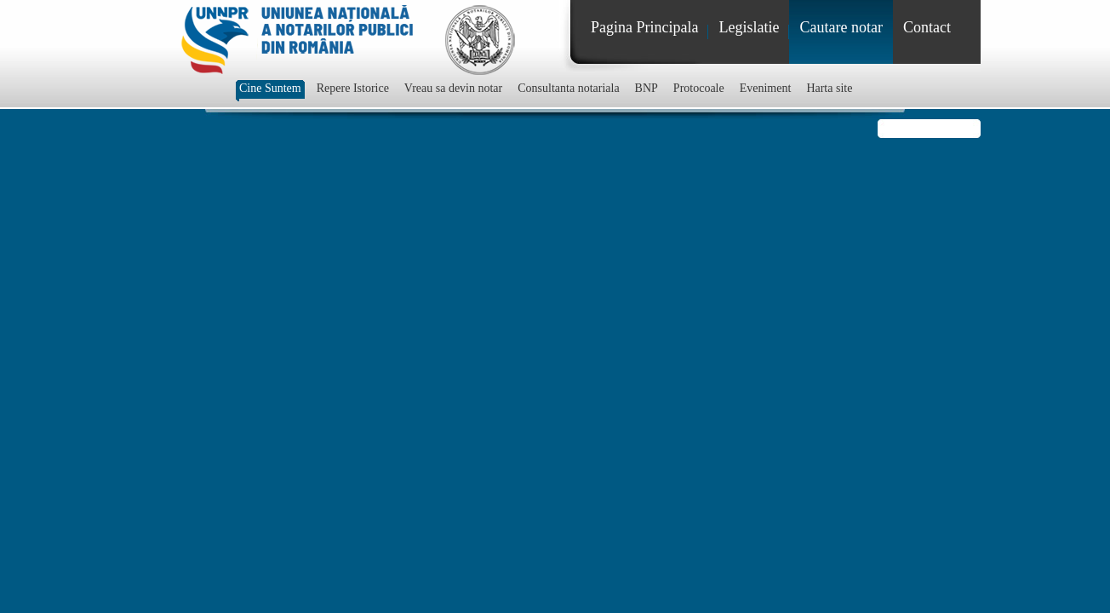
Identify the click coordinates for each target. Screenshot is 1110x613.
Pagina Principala (644, 27)
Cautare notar (840, 27)
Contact (927, 27)
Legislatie (748, 27)
